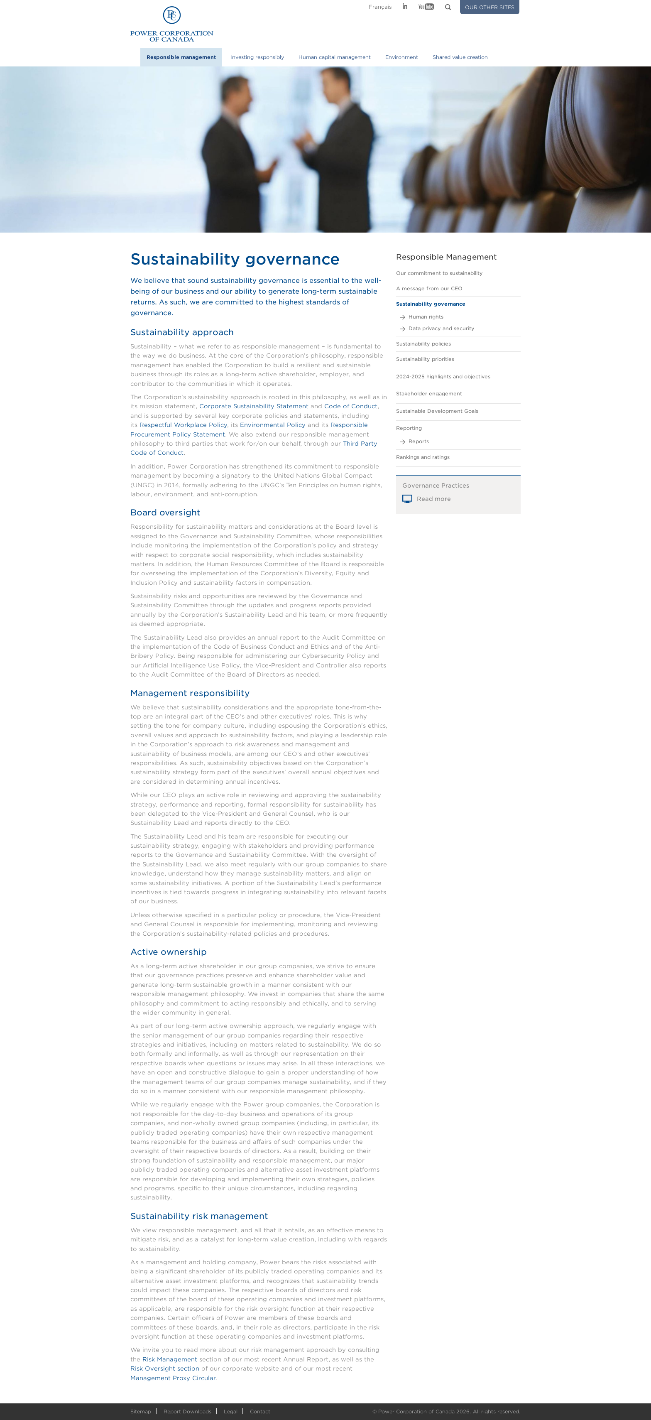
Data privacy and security (442, 328)
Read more (434, 505)
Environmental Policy (273, 425)
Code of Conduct (350, 406)
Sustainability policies (423, 344)
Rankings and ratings (423, 457)
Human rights (426, 317)
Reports (419, 441)
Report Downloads (187, 1411)
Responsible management (181, 57)
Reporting (409, 428)
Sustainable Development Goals (437, 411)
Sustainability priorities (425, 359)
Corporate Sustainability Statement (253, 406)
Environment (401, 57)
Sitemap (140, 1411)
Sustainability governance (430, 304)
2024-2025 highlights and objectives (443, 376)
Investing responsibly (257, 57)
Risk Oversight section (164, 1368)
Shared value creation (460, 57)
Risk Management (169, 1359)
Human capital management (335, 57)
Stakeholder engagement (429, 393)
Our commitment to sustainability (439, 273)
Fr (380, 7)
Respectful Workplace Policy (183, 425)
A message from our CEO (429, 288)
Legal (230, 1411)
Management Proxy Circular (173, 1378)
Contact (260, 1411)
